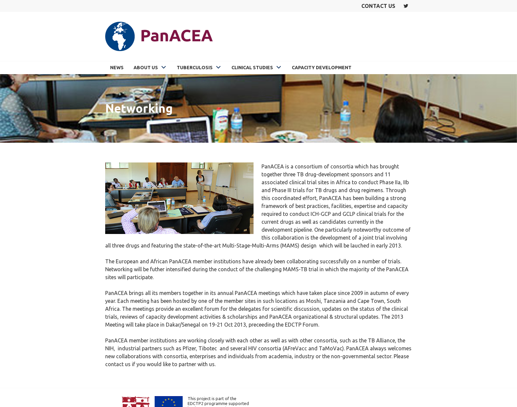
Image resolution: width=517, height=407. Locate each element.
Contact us (378, 6)
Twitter (406, 6)
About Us (146, 67)
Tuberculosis (195, 67)
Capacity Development (321, 67)
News (117, 67)
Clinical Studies (252, 67)
